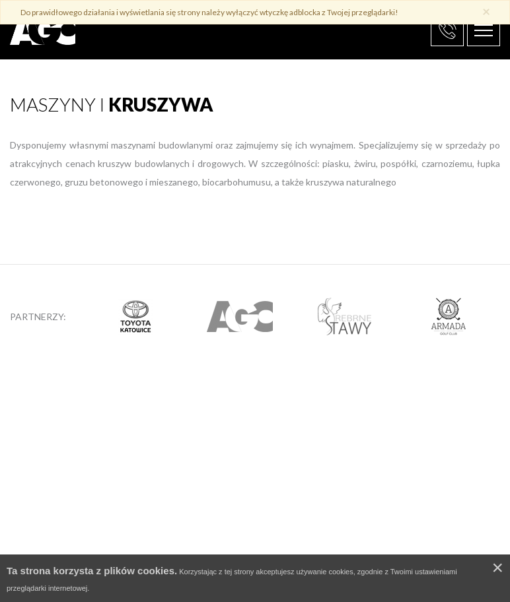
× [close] (486, 11)
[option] (135, 316)
